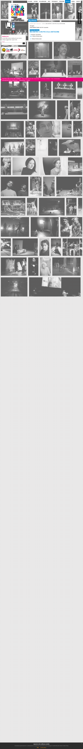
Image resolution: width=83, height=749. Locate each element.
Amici (49, 1)
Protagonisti (55, 1)
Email (3, 41)
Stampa (73, 1)
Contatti (78, 1)
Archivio (68, 1)
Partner (36, 1)
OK (24, 43)
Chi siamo (30, 1)
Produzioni (61, 1)
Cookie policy (43, 747)
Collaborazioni (42, 1)
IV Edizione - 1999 (39, 23)
